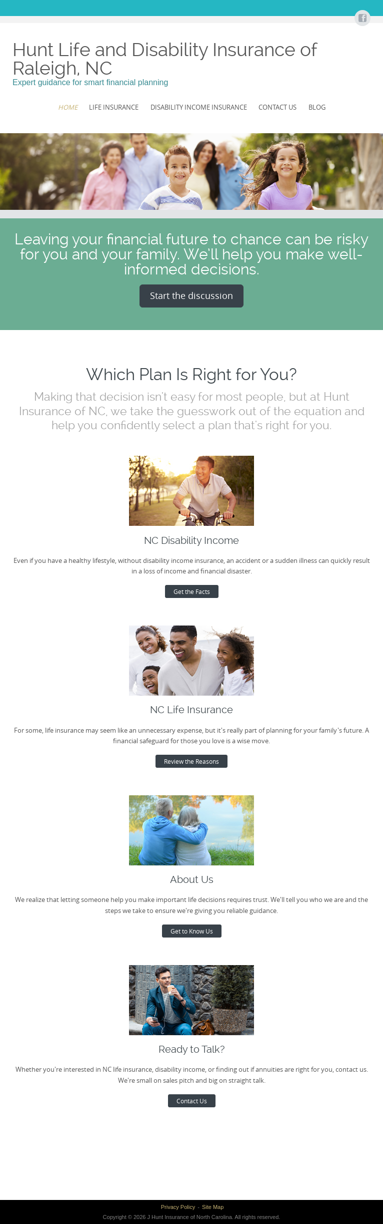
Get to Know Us (191, 931)
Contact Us (277, 107)
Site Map (213, 1207)
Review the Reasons (191, 761)
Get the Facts (192, 591)
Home (68, 107)
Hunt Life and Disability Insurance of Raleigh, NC (164, 59)
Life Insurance (113, 107)
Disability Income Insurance (198, 107)
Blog (317, 107)
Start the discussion (191, 295)
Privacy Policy (178, 1207)
